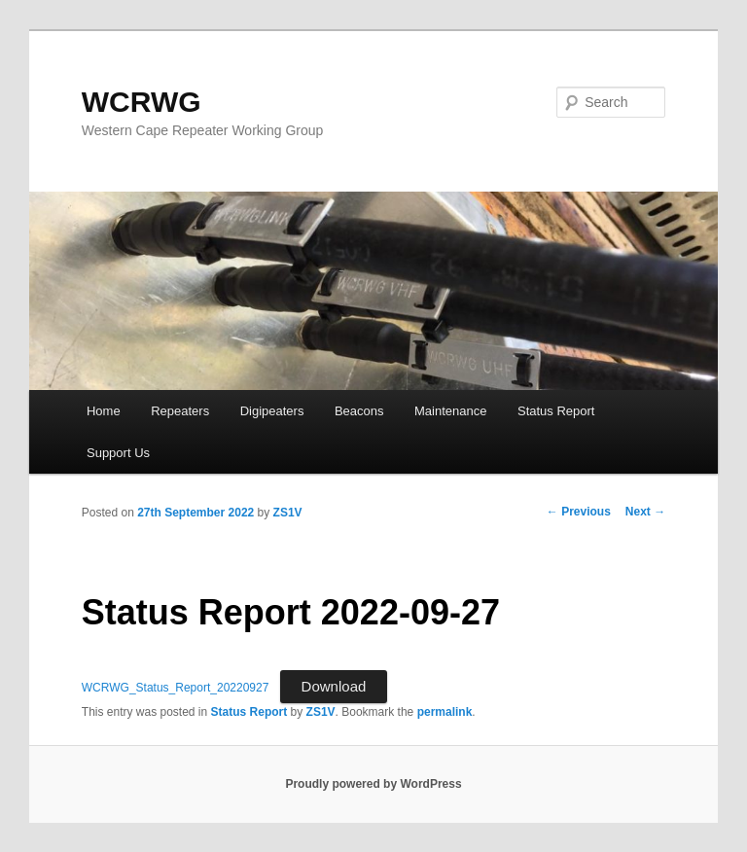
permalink (445, 712)
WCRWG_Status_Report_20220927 (175, 687)
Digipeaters (272, 411)
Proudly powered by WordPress (373, 784)
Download (334, 686)
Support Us (118, 452)
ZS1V (287, 512)
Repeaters (180, 411)
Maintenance (450, 411)
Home (104, 411)
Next (645, 511)
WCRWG (141, 102)
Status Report (556, 411)
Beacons (359, 411)
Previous (579, 511)
